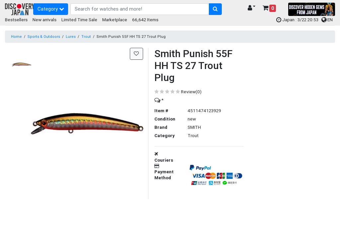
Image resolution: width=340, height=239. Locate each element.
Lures (71, 36)
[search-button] (215, 9)
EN (327, 20)
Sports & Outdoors (44, 36)
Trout (86, 36)
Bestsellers (16, 20)
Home (16, 36)
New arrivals (44, 20)
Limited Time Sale (79, 20)
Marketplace (114, 20)
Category (51, 9)
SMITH (194, 127)
